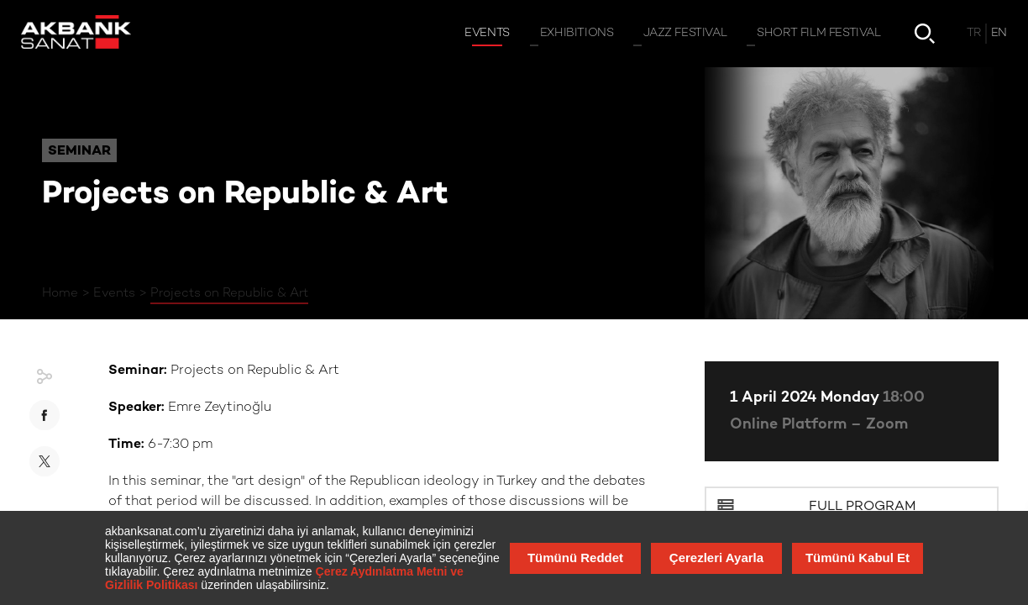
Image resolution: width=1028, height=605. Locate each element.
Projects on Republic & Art (229, 293)
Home (60, 293)
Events (114, 293)
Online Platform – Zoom (819, 425)
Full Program (862, 507)
